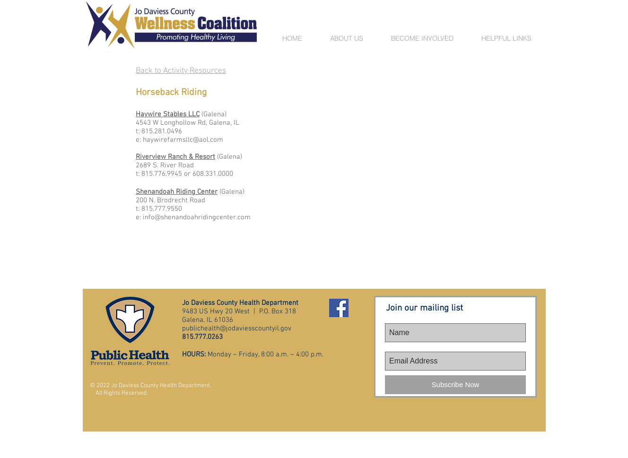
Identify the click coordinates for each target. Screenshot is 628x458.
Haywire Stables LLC (168, 114)
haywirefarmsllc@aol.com (183, 140)
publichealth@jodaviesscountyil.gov (236, 328)
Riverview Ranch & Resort (175, 157)
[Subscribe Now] (455, 384)
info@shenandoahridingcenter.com (197, 217)
